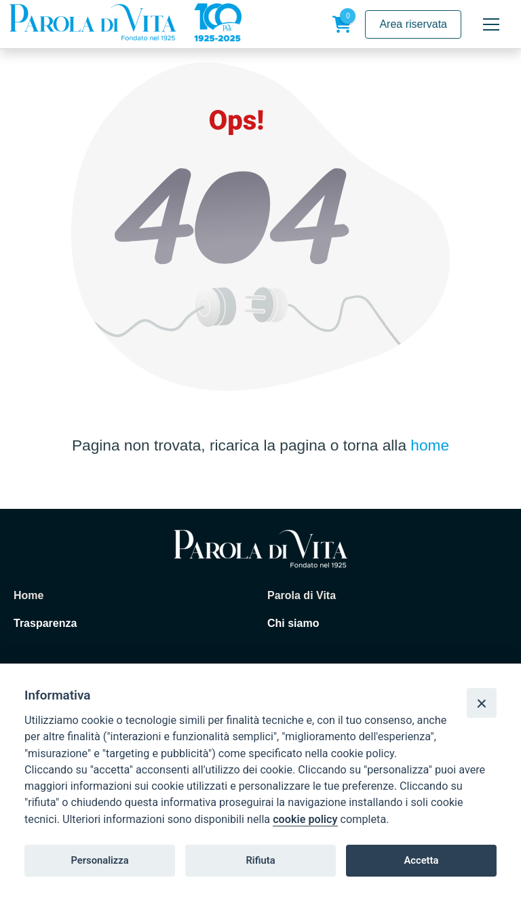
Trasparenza (45, 623)
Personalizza (99, 860)
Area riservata (413, 24)
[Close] (482, 703)
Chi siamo (293, 623)
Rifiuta (260, 860)
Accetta (421, 860)
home (429, 445)
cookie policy (305, 819)
